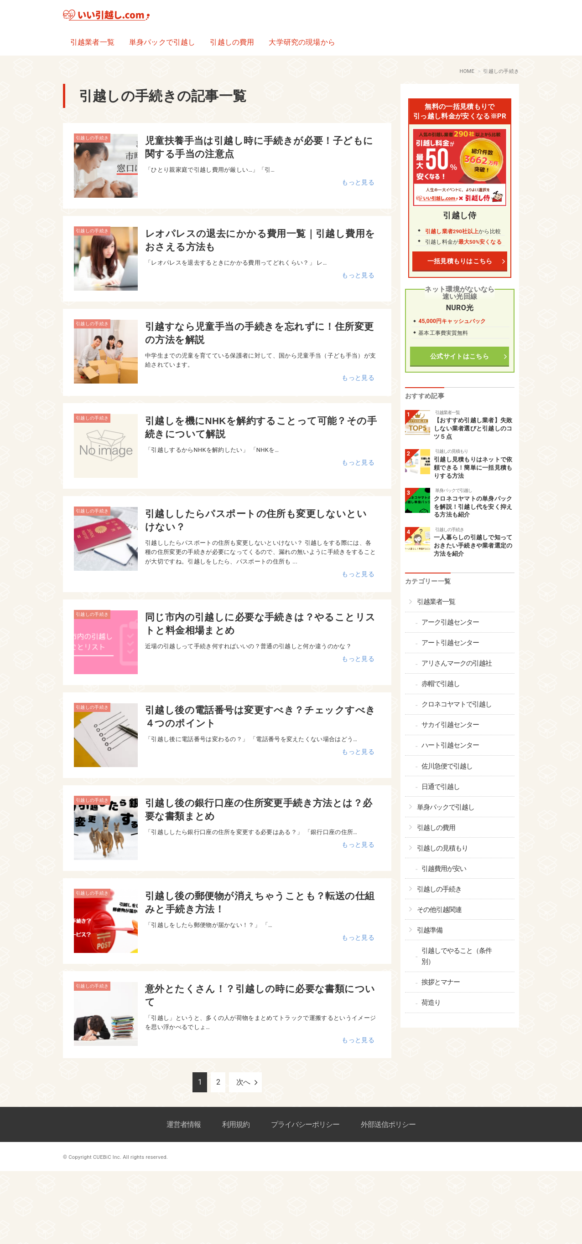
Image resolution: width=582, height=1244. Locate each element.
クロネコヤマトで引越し (456, 704)
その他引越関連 (439, 910)
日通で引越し (440, 787)
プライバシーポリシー (305, 1124)
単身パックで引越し (162, 42)
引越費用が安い (443, 869)
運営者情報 (183, 1124)
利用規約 (235, 1124)
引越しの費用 (232, 42)
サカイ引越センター (450, 725)
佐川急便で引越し (447, 766)
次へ (243, 1082)
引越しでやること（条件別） (456, 956)
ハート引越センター (450, 745)
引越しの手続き (92, 137)
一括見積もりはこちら (459, 261)
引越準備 (429, 930)
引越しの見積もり (451, 451)
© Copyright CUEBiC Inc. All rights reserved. (115, 1157)
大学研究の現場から (302, 42)
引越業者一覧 (92, 42)
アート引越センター (450, 643)
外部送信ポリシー (388, 1124)
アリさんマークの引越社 (456, 663)
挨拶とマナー (440, 982)
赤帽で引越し (440, 684)
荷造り (431, 1002)
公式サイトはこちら (460, 356)
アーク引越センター (450, 622)
